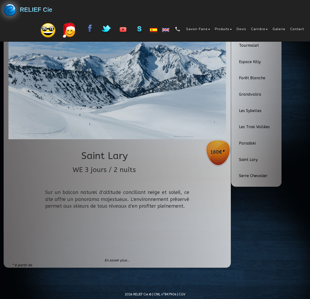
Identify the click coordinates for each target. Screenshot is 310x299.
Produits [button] (223, 29)
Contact (297, 29)
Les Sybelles (250, 110)
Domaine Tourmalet (249, 43)
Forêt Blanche (252, 78)
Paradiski (247, 143)
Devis (241, 29)
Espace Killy (250, 62)
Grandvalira (250, 94)
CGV (182, 294)
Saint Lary (248, 159)
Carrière (259, 29)
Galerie (279, 29)
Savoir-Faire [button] (198, 29)
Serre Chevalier (253, 175)
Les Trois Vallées (254, 127)
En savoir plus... (117, 260)
